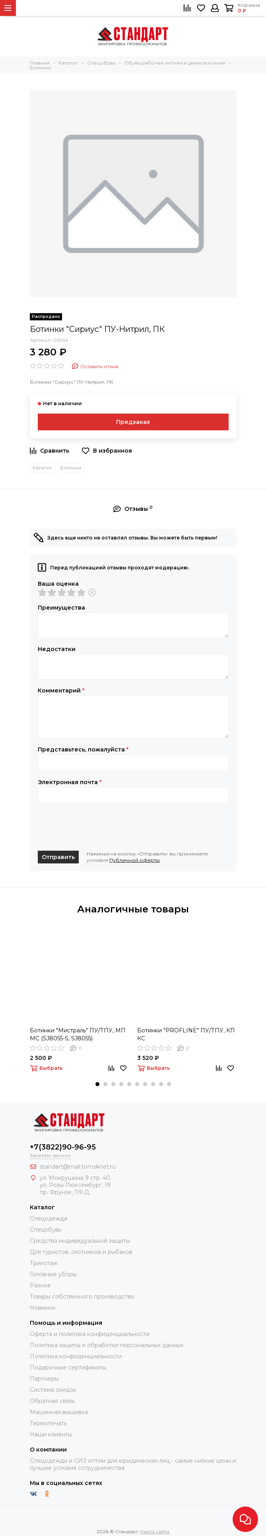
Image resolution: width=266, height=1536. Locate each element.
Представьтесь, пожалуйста (83, 749)
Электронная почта (69, 782)
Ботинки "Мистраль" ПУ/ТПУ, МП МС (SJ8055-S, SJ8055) (78, 1034)
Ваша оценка (58, 584)
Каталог (42, 468)
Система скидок (53, 1389)
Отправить (58, 857)
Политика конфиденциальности (76, 1356)
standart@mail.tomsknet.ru (78, 1166)
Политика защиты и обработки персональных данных (106, 1345)
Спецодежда (48, 1218)
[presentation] (98, 827)
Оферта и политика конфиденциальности (90, 1334)
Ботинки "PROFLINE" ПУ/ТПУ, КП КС (186, 1034)
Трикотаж (44, 1263)
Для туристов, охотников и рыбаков (81, 1251)
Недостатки (57, 649)
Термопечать (48, 1423)
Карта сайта (154, 1531)
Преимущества (61, 607)
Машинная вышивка (59, 1412)
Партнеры (44, 1378)
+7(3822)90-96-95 (63, 1147)
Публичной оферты (134, 860)
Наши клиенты (51, 1434)
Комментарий (61, 690)
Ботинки (71, 468)
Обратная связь (52, 1401)
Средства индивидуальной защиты (80, 1240)
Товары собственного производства (82, 1296)
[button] (97, 1084)
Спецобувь (45, 1229)
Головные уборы (53, 1274)
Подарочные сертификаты (68, 1367)
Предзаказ (133, 422)
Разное (40, 1285)
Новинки (42, 1307)
